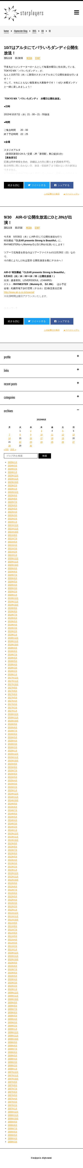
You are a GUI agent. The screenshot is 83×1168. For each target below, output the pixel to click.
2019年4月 (12, 625)
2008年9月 (12, 1042)
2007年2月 (12, 1105)
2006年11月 (13, 1115)
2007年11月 (13, 1075)
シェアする (61, 185)
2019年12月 (13, 598)
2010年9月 (12, 963)
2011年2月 (12, 946)
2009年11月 (13, 996)
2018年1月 (12, 674)
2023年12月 (13, 476)
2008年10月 (13, 1039)
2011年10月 (13, 920)
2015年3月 (12, 784)
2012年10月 (13, 880)
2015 (34, 31)
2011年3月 (12, 943)
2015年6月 (12, 774)
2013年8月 (12, 847)
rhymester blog (20, 31)
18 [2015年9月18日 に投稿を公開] (52, 438)
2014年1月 (12, 830)
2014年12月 (13, 794)
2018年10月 (13, 645)
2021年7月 (12, 539)
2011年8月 (12, 926)
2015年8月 (12, 767)
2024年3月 (12, 466)
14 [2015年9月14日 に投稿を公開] (9, 438)
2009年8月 (12, 1006)
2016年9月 (12, 724)
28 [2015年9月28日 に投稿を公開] (9, 446)
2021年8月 (12, 535)
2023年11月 (13, 479)
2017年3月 (12, 704)
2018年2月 (12, 671)
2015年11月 (13, 757)
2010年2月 (12, 986)
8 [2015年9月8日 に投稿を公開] (20, 435)
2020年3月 (12, 588)
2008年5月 (12, 1056)
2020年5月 (12, 582)
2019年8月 (12, 611)
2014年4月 (12, 820)
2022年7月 (12, 502)
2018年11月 (13, 641)
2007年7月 (12, 1089)
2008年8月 (12, 1046)
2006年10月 (13, 1119)
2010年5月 (12, 976)
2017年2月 (12, 708)
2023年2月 (12, 485)
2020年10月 (13, 565)
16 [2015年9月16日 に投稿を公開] (31, 438)
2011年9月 (12, 923)
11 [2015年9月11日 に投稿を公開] (52, 435)
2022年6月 (12, 505)
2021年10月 (13, 532)
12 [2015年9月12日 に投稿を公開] (63, 435)
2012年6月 (12, 893)
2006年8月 (12, 1125)
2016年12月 (13, 714)
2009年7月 (12, 1009)
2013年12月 (13, 833)
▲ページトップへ (71, 194)
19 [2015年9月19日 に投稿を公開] (63, 438)
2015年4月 (12, 780)
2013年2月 (12, 867)
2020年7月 (12, 575)
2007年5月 (12, 1095)
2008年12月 (13, 1032)
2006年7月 (12, 1128)
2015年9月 (12, 764)
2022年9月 (12, 495)
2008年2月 (12, 1065)
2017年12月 (13, 678)
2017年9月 (12, 688)
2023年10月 (13, 482)
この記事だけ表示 (52, 194)
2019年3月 (12, 628)
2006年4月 (12, 1138)
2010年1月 (12, 989)
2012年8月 (12, 887)
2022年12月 (13, 492)
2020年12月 (13, 558)
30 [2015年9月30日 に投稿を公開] (31, 446)
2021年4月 (12, 545)
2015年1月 (12, 790)
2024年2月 (12, 469)
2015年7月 (12, 771)
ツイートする (37, 185)
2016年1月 (12, 751)
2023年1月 (12, 489)
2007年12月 (13, 1072)
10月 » (13, 449)
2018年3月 (12, 668)
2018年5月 (12, 661)
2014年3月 (12, 824)
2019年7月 (12, 615)
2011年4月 (12, 940)
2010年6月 (12, 973)
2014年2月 (12, 827)
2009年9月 (12, 1003)
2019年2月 (12, 631)
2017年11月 (13, 681)
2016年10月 (13, 721)
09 (42, 31)
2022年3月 (12, 515)
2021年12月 (13, 525)
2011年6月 (12, 933)
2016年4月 (12, 741)
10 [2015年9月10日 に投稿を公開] (41, 435)
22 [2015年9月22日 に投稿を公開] (20, 442)
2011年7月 (12, 930)
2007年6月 (12, 1092)
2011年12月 (13, 913)
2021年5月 (12, 542)
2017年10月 (13, 684)
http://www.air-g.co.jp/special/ (19, 292)
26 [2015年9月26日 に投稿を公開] (63, 442)
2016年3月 (12, 744)
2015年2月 (12, 787)
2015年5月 (12, 777)
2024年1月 (12, 472)
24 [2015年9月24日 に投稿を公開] (41, 442)
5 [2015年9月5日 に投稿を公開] (63, 431)
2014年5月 (12, 817)
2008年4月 (12, 1059)
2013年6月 (12, 853)
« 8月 (6, 449)
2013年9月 (12, 843)
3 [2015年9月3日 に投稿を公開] (41, 431)
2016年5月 (12, 737)
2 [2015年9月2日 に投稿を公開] (30, 431)
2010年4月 (12, 979)
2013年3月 (12, 863)
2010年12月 (13, 953)
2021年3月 (12, 548)
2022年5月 (12, 509)
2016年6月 (12, 734)
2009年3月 (12, 1022)
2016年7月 (12, 731)
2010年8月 (12, 966)
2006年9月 (12, 1122)
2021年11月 (13, 529)
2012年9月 (12, 883)
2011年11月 (13, 916)
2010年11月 (13, 956)
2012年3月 (12, 903)
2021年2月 (12, 552)
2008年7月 (12, 1049)
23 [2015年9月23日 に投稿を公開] (31, 442)
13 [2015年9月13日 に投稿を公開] (73, 435)
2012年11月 (13, 877)
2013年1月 (12, 870)
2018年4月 (12, 664)
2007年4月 (12, 1099)
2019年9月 (12, 608)
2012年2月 (12, 906)
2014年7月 (12, 810)
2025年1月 (12, 462)
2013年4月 (12, 860)
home (6, 31)
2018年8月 (12, 651)
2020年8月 (12, 572)
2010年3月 (12, 983)
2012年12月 (13, 873)
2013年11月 (13, 837)
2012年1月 (12, 910)
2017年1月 (12, 711)
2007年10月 (13, 1079)
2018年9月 (12, 648)
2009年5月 (12, 1016)
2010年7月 (12, 969)
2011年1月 (12, 949)
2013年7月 (12, 850)
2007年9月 (12, 1082)
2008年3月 (12, 1062)
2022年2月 (12, 519)
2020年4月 (12, 585)
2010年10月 (13, 959)
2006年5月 (12, 1135)
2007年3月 (12, 1102)
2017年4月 (12, 701)
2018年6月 (12, 658)
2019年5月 (12, 621)
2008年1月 (12, 1069)
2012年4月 (12, 900)
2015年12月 (13, 754)
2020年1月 (12, 595)
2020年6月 (12, 578)
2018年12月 (13, 638)
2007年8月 (12, 1085)
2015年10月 (13, 761)
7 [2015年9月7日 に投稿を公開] (9, 435)
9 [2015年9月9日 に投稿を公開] (30, 435)
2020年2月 (12, 592)
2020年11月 (13, 562)
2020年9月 (12, 568)
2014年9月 (12, 804)
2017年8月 (12, 691)
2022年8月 (12, 499)
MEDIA (29, 58)
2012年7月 (12, 890)
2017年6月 (12, 694)
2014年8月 (12, 807)
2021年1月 (12, 555)
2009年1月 (12, 1029)
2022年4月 (12, 512)
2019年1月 (12, 635)
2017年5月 (12, 698)
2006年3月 (12, 1142)
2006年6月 (12, 1132)
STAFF (37, 58)
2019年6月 (12, 618)
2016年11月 (13, 717)
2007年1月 (12, 1109)
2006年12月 (13, 1112)
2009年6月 (12, 1012)
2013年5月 (12, 857)
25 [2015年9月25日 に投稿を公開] (52, 442)
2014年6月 (12, 814)
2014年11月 (13, 797)
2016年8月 (12, 727)
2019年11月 (13, 601)
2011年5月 (12, 936)
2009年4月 (12, 1019)
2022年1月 (12, 522)
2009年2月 (12, 1026)
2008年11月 (13, 1036)
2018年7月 (12, 655)
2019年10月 (13, 605)
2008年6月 (12, 1052)
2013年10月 (13, 840)
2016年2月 (12, 747)
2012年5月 (12, 896)
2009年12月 (13, 993)
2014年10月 (13, 800)
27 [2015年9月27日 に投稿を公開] (73, 442)
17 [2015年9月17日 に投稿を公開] (41, 438)
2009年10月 (13, 999)
